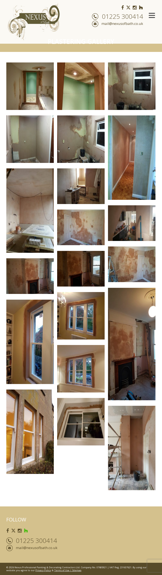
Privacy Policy (43, 570)
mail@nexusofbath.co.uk (122, 23)
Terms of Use (61, 570)
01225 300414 (122, 16)
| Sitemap (75, 570)
